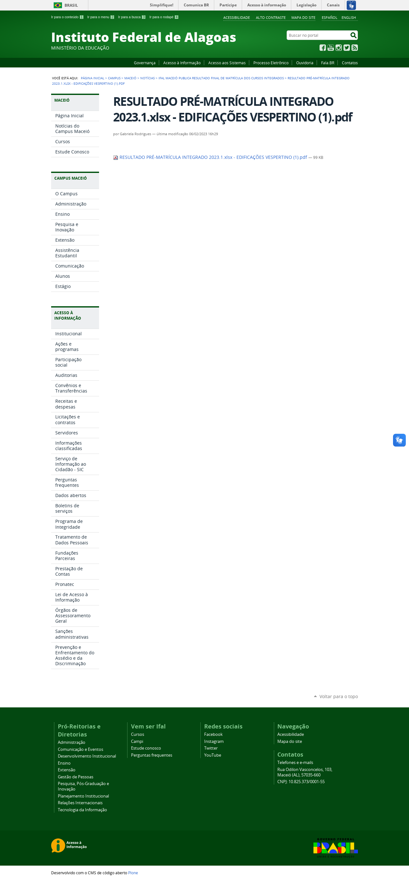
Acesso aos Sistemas (227, 62)
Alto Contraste (271, 17)
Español (329, 17)
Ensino (64, 763)
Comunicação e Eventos (80, 749)
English (349, 17)
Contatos (350, 62)
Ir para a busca (132, 17)
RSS (354, 47)
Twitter (346, 47)
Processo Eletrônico (271, 62)
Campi (137, 741)
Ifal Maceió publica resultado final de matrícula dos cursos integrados (221, 78)
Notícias (147, 78)
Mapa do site (303, 17)
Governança (145, 62)
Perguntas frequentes (151, 755)
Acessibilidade (236, 17)
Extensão (66, 770)
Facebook (323, 47)
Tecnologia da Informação (82, 810)
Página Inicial (92, 78)
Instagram (339, 47)
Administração (71, 742)
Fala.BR (327, 62)
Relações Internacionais (80, 803)
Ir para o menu (100, 17)
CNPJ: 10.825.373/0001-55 (301, 781)
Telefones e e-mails (295, 762)
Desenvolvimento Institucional (87, 756)
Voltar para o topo (339, 696)
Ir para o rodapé (164, 17)
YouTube (331, 47)
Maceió (130, 78)
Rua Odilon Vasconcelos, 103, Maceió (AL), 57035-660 (304, 772)
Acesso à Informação (182, 62)
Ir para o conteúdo (67, 17)
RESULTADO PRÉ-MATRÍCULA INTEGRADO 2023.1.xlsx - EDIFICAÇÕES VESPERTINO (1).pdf (210, 157)
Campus (114, 78)
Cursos (137, 734)
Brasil (71, 5)
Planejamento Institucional (83, 796)
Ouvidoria (304, 62)
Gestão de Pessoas (75, 777)
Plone (133, 872)
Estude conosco (146, 748)
